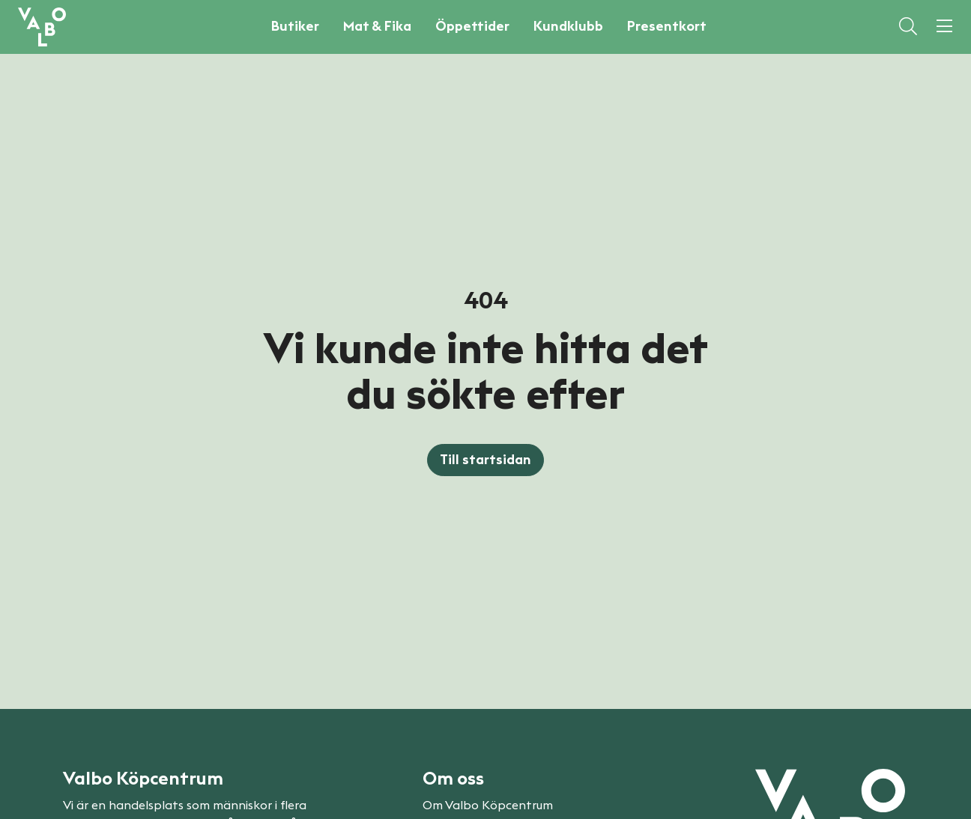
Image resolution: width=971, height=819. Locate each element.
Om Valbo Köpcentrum (488, 806)
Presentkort (667, 26)
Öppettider (472, 26)
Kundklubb (568, 26)
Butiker (295, 26)
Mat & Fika (377, 26)
